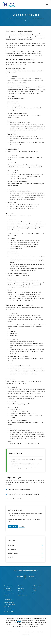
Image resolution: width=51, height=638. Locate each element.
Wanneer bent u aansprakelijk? (14, 499)
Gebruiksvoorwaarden (30, 632)
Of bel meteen (22, 526)
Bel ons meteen (19, 576)
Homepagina (21, 588)
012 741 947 (7, 607)
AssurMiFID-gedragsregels (33, 626)
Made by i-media (25, 635)
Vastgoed (10, 557)
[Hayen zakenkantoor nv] (9, 4)
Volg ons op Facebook (9, 609)
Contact (20, 593)
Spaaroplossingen (12, 549)
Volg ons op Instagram (9, 611)
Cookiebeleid (20, 632)
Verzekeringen (11, 545)
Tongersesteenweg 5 (9, 602)
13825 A (19, 620)
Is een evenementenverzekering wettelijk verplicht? (19, 489)
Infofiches (35, 590)
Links (34, 593)
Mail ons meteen (30, 576)
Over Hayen (21, 590)
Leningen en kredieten (13, 553)
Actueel (34, 588)
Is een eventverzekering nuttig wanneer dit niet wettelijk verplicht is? (23, 494)
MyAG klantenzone (22, 595)
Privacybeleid (40, 632)
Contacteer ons (12, 526)
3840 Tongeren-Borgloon (9, 604)
